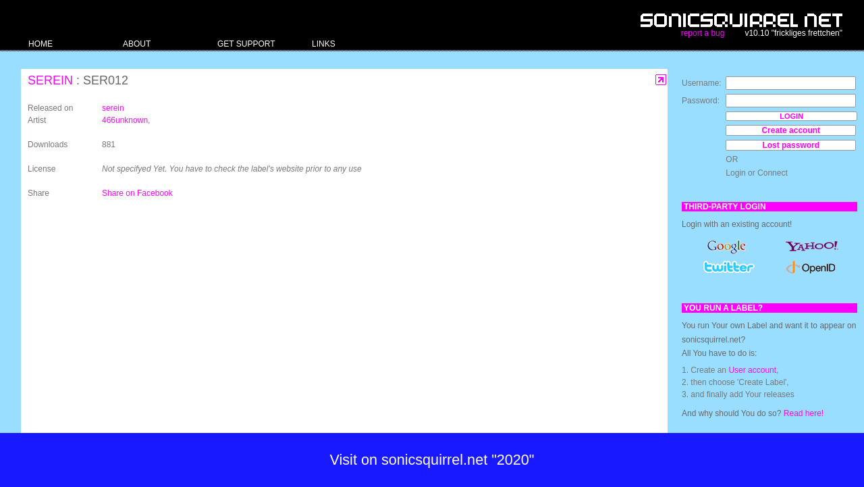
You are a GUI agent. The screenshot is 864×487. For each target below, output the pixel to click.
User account (752, 370)
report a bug (703, 33)
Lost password (790, 145)
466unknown (125, 120)
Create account (790, 130)
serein (50, 80)
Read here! (804, 413)
